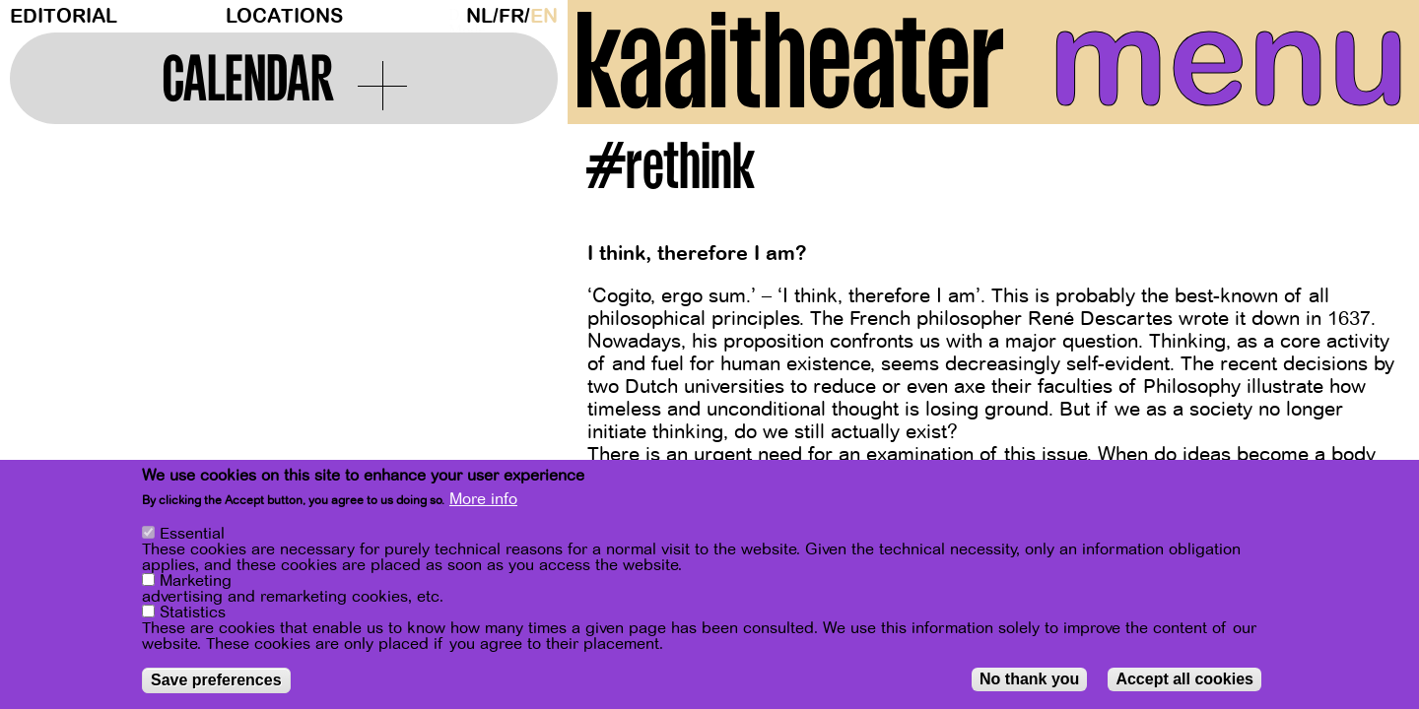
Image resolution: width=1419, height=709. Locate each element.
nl (479, 16)
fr (511, 16)
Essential (192, 534)
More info (483, 499)
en (544, 16)
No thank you (1029, 679)
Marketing (196, 581)
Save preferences (216, 680)
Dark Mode (452, 16)
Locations (284, 16)
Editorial (63, 16)
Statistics (193, 612)
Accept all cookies (1184, 679)
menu (1228, 59)
